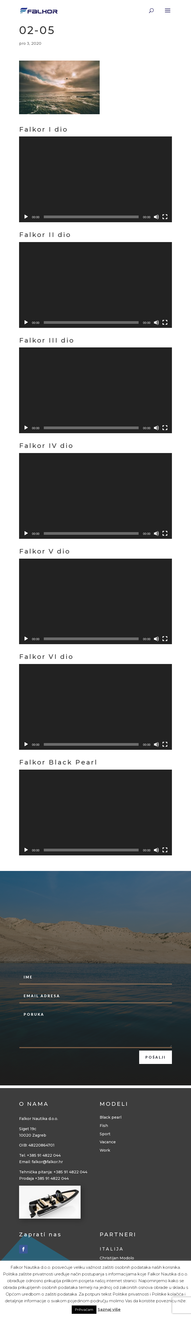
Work (105, 1150)
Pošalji (155, 1057)
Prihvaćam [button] (84, 1309)
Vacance (108, 1142)
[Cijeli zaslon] (165, 217)
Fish (104, 1125)
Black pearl (110, 1117)
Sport (105, 1133)
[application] (95, 179)
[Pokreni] (26, 217)
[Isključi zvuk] (156, 217)
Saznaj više (109, 1309)
